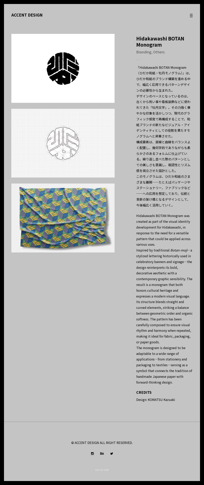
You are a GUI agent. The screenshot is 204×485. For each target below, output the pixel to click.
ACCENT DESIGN (27, 15)
